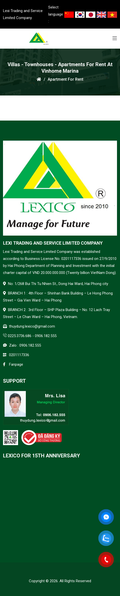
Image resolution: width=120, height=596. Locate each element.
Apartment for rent (65, 79)
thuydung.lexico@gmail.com (32, 326)
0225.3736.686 (19, 336)
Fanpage (16, 364)
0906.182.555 (45, 336)
